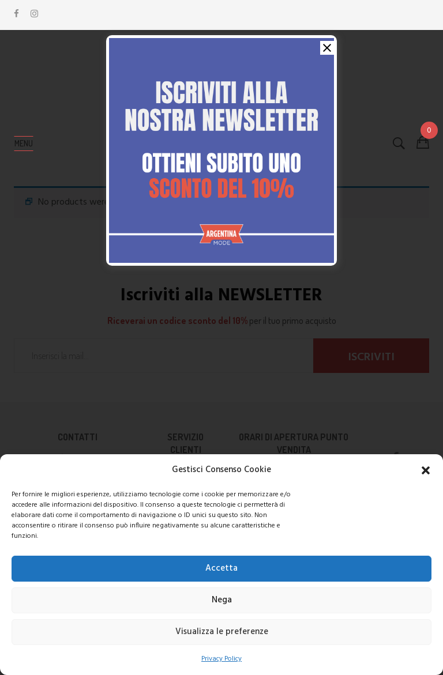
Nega (222, 600)
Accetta (221, 568)
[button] (425, 470)
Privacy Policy (221, 659)
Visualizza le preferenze (221, 632)
